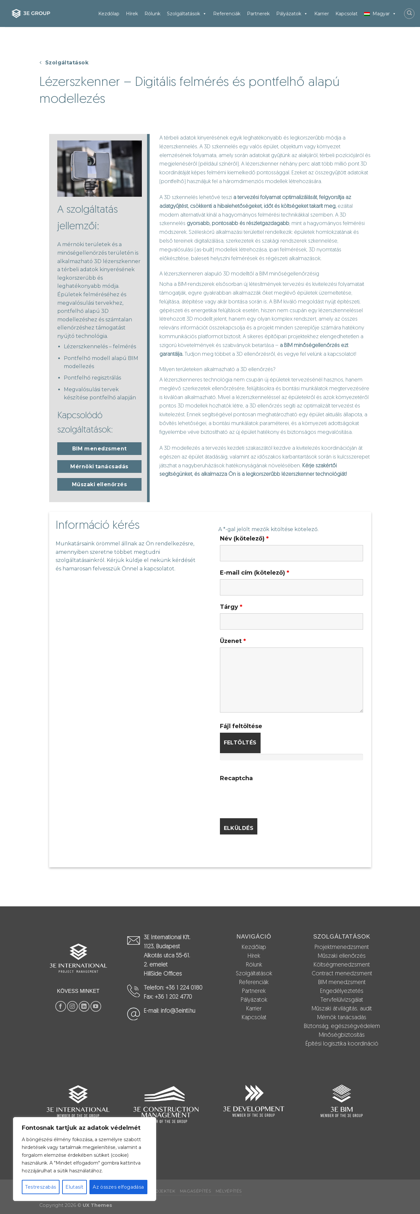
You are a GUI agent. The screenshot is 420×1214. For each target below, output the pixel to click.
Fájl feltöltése (241, 726)
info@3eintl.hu (178, 1011)
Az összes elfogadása (118, 1187)
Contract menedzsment (342, 974)
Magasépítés (195, 1191)
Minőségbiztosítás (342, 1035)
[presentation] (269, 797)
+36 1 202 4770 (173, 997)
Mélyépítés (229, 1191)
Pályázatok (292, 14)
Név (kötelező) (244, 538)
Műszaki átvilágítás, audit (342, 1009)
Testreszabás (40, 1187)
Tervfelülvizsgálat (341, 1000)
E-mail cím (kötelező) (254, 572)
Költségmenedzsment (342, 965)
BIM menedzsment (342, 983)
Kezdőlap (108, 14)
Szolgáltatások (187, 14)
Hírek (132, 14)
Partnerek (258, 14)
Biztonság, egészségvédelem (342, 1026)
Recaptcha (236, 778)
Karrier (321, 14)
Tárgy (231, 607)
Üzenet (233, 641)
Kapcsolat (346, 14)
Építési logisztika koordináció (341, 1044)
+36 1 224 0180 (184, 988)
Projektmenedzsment (342, 947)
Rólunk (152, 14)
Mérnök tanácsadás (341, 1018)
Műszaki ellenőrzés (342, 956)
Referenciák (226, 14)
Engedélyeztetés (341, 991)
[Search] (409, 13)
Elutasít (74, 1187)
